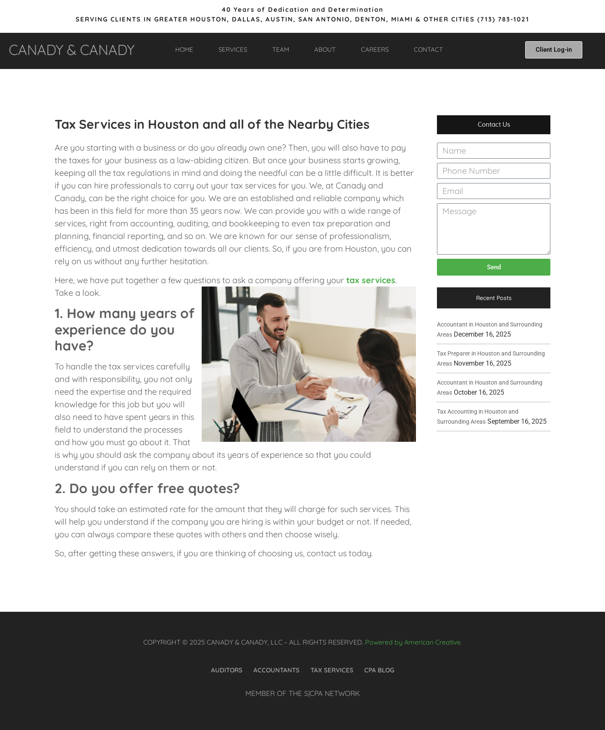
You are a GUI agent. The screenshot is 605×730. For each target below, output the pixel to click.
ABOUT (325, 49)
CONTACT (428, 49)
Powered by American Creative (412, 642)
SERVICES (232, 49)
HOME (184, 49)
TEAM (280, 49)
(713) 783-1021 (503, 19)
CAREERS (375, 49)
